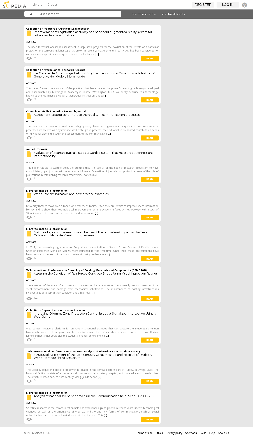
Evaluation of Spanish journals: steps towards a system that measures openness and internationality (94, 154)
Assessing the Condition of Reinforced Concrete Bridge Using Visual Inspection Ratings (95, 273)
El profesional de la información (47, 190)
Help (212, 433)
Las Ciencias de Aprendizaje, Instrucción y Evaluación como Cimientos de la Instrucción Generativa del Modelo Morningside (95, 75)
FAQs (203, 433)
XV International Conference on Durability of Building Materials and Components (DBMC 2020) (86, 270)
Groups (53, 4)
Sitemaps (191, 433)
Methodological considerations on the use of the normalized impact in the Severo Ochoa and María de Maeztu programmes (92, 234)
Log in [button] (227, 5)
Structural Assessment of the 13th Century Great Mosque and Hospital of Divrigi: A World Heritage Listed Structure (93, 356)
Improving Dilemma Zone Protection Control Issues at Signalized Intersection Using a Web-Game (95, 315)
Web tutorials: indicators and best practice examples (71, 194)
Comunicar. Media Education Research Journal (56, 111)
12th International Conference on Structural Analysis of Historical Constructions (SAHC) (83, 351)
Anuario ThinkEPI (37, 149)
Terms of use (144, 433)
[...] (97, 54)
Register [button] (203, 5)
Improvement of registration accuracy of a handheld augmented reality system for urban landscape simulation (93, 33)
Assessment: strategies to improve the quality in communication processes (87, 114)
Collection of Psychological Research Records (55, 70)
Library (37, 4)
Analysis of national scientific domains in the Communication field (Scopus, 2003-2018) (95, 396)
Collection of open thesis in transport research (56, 310)
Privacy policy (174, 433)
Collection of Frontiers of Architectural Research (57, 28)
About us (223, 433)
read (149, 58)
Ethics (159, 433)
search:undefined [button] (144, 14)
